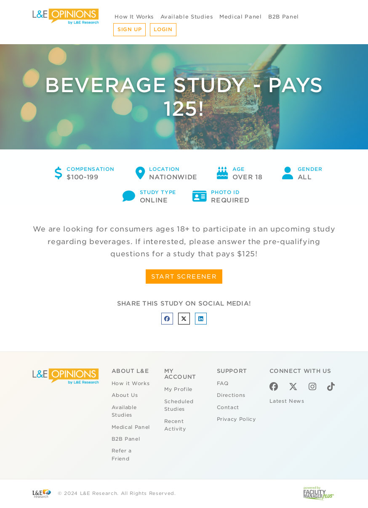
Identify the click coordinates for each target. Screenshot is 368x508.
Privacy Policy (236, 419)
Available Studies (186, 16)
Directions (231, 395)
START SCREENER (184, 276)
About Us (125, 395)
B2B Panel (283, 16)
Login (163, 29)
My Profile (178, 389)
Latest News (286, 401)
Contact (228, 407)
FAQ (223, 383)
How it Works (131, 383)
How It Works (134, 16)
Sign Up (129, 29)
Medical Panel (240, 16)
